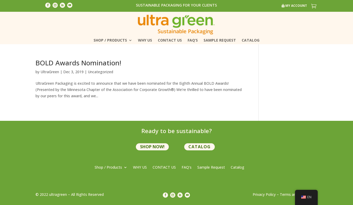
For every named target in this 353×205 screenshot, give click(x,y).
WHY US (145, 40)
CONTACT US (170, 40)
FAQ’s (193, 40)
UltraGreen (49, 71)
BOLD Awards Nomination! (78, 62)
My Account (296, 5)
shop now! (152, 147)
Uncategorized (100, 71)
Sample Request (220, 40)
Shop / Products (110, 40)
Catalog (250, 40)
